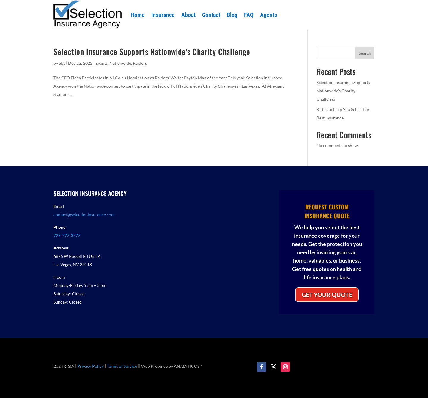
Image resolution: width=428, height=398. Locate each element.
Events (101, 63)
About (188, 14)
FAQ (249, 14)
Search (365, 53)
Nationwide (120, 63)
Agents (268, 14)
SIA (62, 63)
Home (138, 14)
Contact (211, 14)
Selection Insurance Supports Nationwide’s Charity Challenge (152, 51)
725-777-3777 (67, 235)
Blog (232, 14)
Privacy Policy (90, 366)
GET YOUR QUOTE (327, 294)
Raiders (140, 63)
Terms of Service (122, 366)
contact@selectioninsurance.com (84, 214)
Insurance (163, 14)
